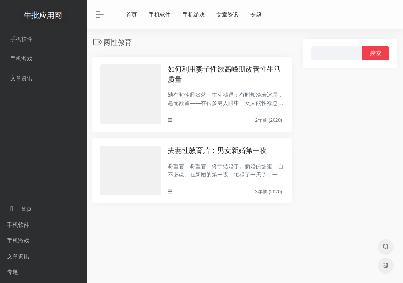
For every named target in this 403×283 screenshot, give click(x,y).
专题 (12, 272)
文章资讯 (18, 256)
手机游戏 (18, 240)
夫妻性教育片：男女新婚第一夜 (217, 150)
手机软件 (18, 225)
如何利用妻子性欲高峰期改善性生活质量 (224, 74)
